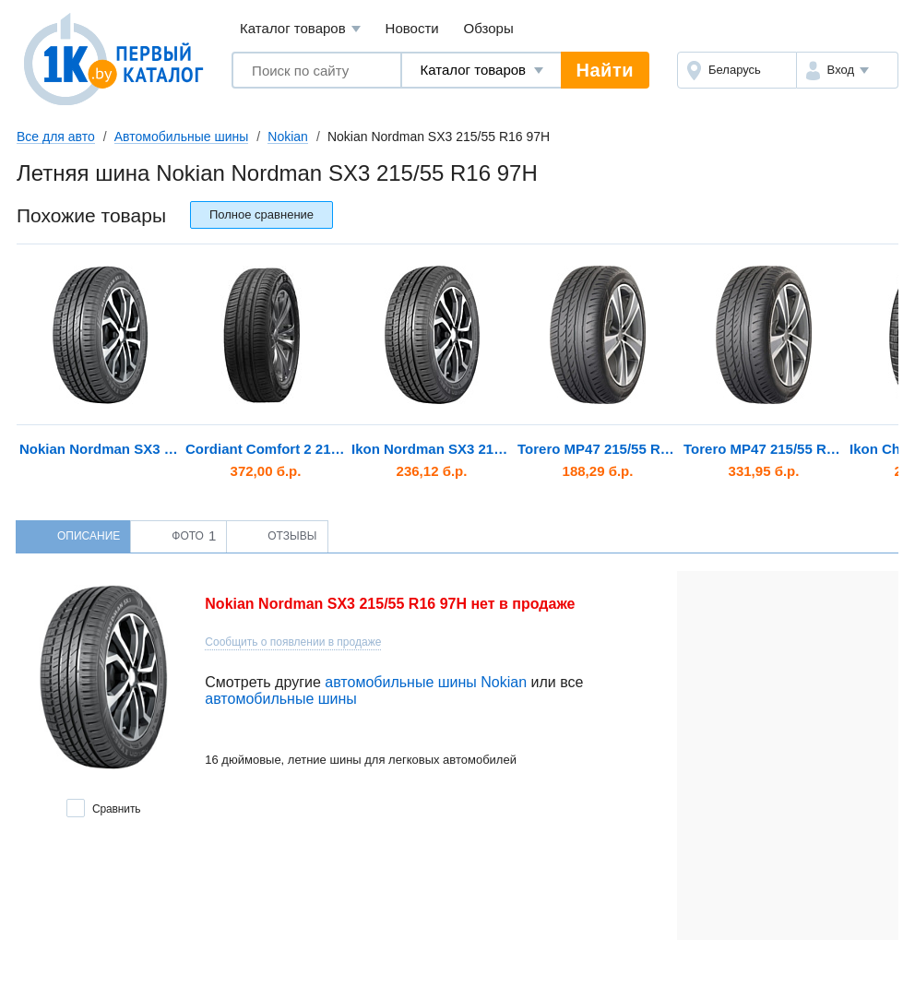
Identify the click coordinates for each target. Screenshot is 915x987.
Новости (412, 28)
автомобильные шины (281, 699)
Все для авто (56, 136)
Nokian (287, 136)
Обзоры (489, 28)
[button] (847, 70)
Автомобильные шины (181, 136)
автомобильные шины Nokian (426, 682)
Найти (605, 70)
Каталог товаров (300, 29)
